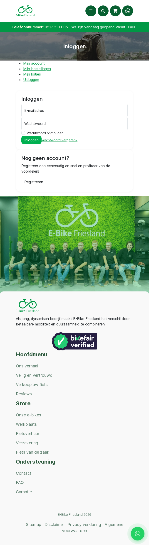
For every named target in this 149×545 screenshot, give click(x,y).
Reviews (24, 393)
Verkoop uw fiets (32, 384)
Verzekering (27, 442)
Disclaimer (54, 524)
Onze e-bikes (28, 415)
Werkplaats (26, 424)
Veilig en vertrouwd (34, 375)
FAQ (20, 482)
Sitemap (33, 524)
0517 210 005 (56, 27)
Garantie (24, 491)
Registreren (33, 182)
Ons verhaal (27, 366)
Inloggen (31, 140)
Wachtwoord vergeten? (59, 140)
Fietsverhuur (27, 433)
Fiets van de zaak (32, 452)
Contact (23, 473)
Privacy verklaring (84, 524)
